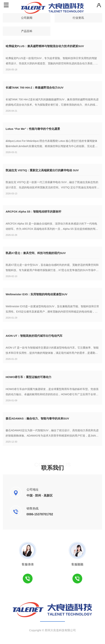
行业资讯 (78, 17)
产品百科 (26, 31)
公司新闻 (26, 17)
